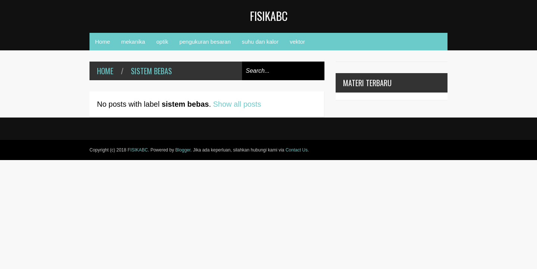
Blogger (183, 150)
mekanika (133, 41)
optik (162, 41)
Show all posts (237, 104)
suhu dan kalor (260, 41)
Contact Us (297, 150)
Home (102, 41)
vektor (297, 41)
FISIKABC (269, 15)
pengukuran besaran (205, 41)
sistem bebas (151, 70)
